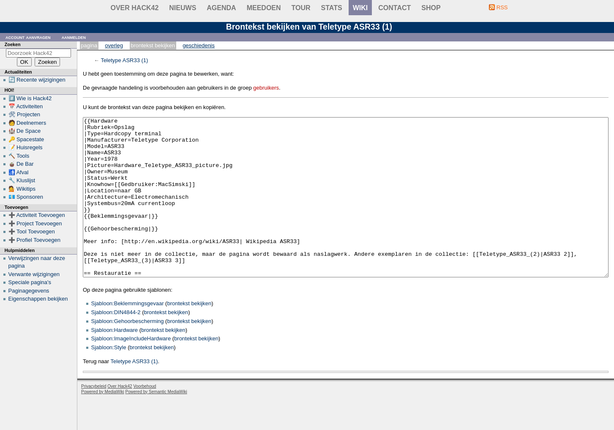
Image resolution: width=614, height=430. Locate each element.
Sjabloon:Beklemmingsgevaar (127, 335)
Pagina (89, 45)
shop (430, 7)
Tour (301, 7)
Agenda (221, 7)
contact (394, 7)
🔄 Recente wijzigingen (36, 80)
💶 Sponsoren (26, 197)
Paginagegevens (28, 291)
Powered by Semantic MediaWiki (156, 423)
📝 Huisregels (25, 147)
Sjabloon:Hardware (114, 362)
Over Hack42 (135, 7)
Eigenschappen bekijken (38, 299)
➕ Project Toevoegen (35, 223)
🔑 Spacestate (26, 139)
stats (331, 7)
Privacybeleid (93, 418)
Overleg (114, 45)
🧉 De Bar (21, 164)
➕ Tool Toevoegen (31, 231)
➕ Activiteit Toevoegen (36, 215)
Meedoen (264, 7)
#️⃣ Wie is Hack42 (30, 98)
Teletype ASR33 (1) (124, 60)
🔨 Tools (19, 156)
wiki (360, 7)
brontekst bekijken (189, 335)
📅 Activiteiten (25, 106)
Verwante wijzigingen (34, 274)
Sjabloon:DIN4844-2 (116, 344)
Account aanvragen (28, 37)
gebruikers (266, 88)
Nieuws (182, 7)
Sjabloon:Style (108, 379)
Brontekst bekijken (153, 45)
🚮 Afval (18, 172)
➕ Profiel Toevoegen (34, 240)
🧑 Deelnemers (27, 123)
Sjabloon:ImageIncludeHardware (131, 370)
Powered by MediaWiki (102, 423)
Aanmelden (74, 37)
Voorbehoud (144, 418)
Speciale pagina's (30, 282)
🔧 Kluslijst (21, 180)
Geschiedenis (199, 45)
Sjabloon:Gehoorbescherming (127, 353)
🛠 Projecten (24, 114)
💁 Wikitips (21, 189)
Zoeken (13, 44)
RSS (502, 7)
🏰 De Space (24, 131)
